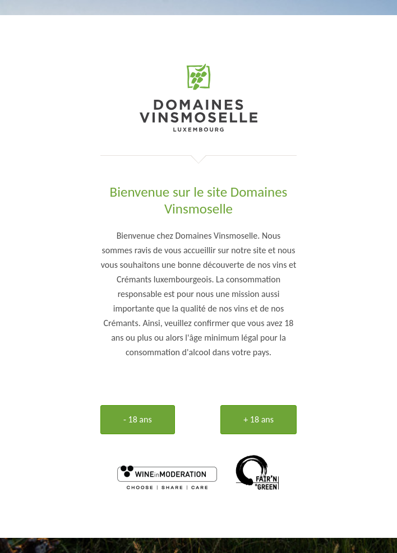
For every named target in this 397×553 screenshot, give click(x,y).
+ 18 (258, 419)
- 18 (137, 419)
